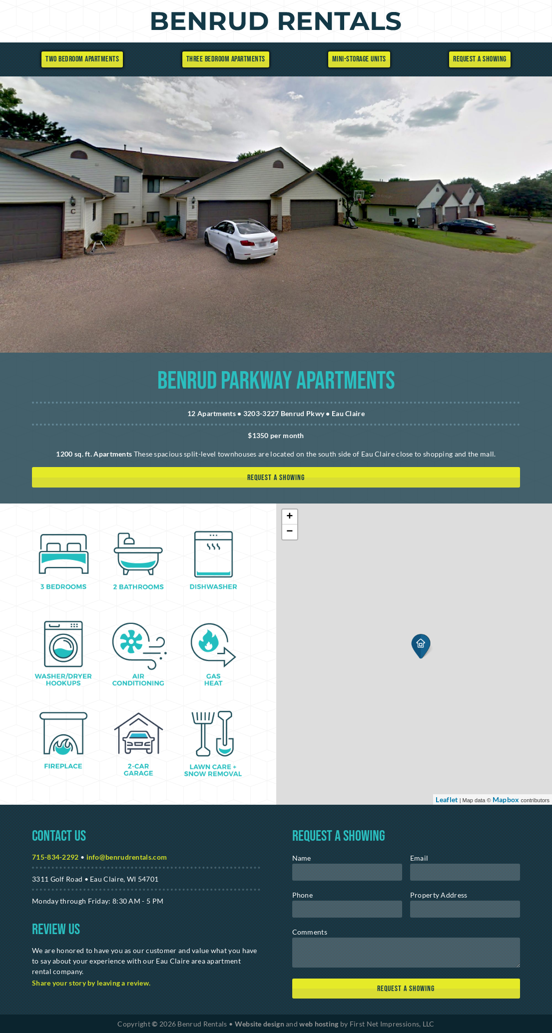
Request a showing (276, 478)
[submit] (406, 989)
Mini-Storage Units (359, 59)
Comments (309, 932)
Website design (259, 1024)
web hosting (318, 1024)
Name (301, 858)
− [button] (289, 531)
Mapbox (506, 799)
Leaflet (447, 799)
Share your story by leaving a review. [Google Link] (91, 983)
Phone (302, 895)
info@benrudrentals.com (126, 857)
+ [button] (289, 517)
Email (419, 858)
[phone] (347, 909)
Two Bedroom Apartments (82, 59)
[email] (465, 872)
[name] (347, 872)
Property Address (439, 895)
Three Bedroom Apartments (225, 59)
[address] (465, 909)
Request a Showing (480, 59)
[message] (406, 953)
